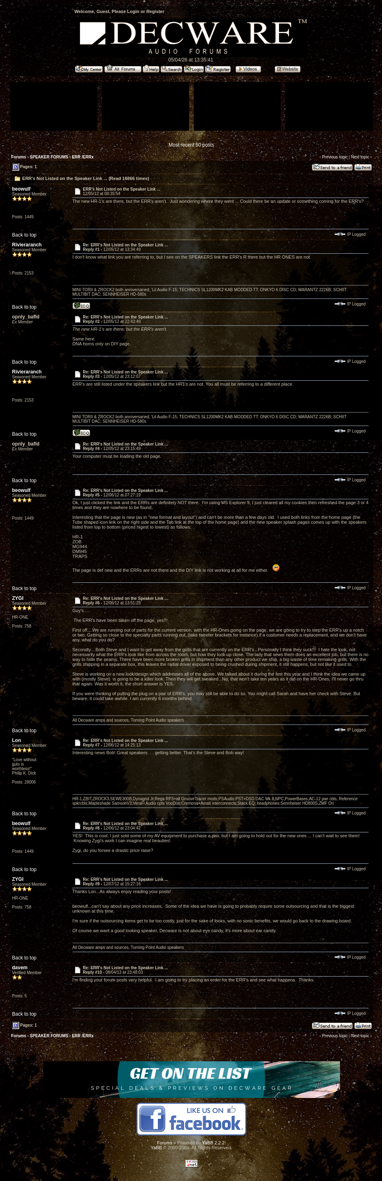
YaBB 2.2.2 (213, 1142)
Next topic (360, 157)
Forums (18, 157)
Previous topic (335, 157)
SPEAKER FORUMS (49, 157)
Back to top (24, 235)
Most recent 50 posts (191, 145)
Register (155, 11)
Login (133, 11)
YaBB (156, 1147)
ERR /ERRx (82, 157)
